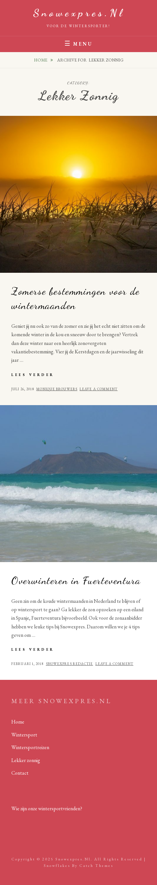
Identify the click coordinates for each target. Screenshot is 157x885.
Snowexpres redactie (69, 663)
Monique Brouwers (56, 389)
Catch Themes (96, 865)
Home (41, 60)
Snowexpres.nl (78, 13)
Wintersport (24, 734)
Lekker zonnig (25, 760)
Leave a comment (99, 389)
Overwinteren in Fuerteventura (75, 580)
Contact (19, 772)
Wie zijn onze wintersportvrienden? (46, 808)
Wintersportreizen (30, 747)
